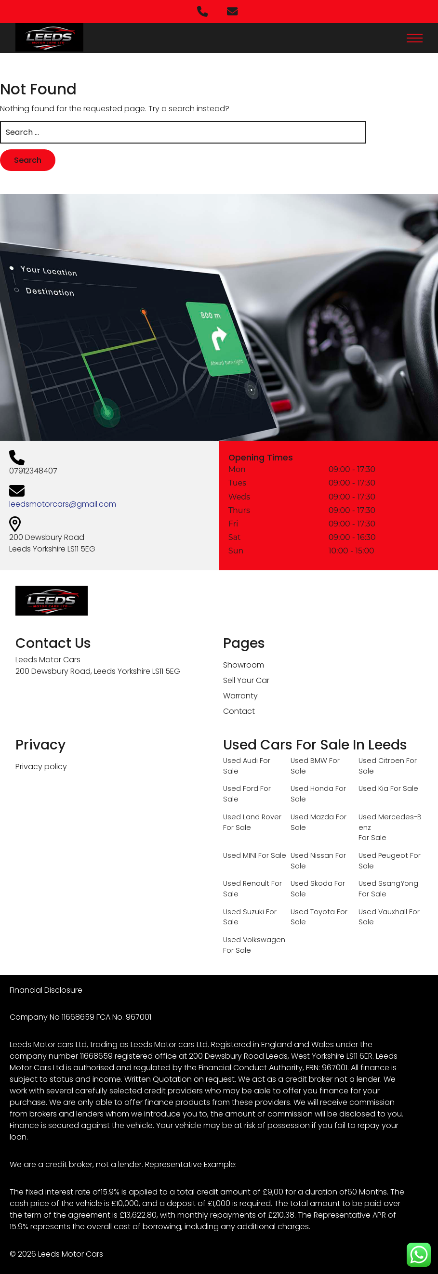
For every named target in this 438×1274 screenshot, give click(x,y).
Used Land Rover (252, 815)
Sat (233, 537)
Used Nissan (312, 854)
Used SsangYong (388, 882)
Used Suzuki (243, 910)
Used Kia (373, 787)
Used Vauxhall (382, 910)
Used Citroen (381, 759)
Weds (238, 496)
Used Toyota (313, 910)
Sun (234, 550)
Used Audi (240, 759)
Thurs (238, 510)
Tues (236, 482)
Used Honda (312, 787)
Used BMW (309, 759)
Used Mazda (312, 815)
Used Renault (246, 882)
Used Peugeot (383, 854)
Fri (232, 523)
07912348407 (32, 469)
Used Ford (240, 787)
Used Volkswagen (254, 938)
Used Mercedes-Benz (390, 821)
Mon (235, 469)
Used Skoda (311, 882)
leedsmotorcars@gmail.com (61, 503)
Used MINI (239, 854)
